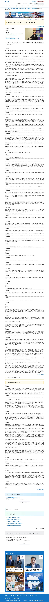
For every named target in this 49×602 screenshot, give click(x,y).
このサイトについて (19, 595)
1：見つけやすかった (10, 540)
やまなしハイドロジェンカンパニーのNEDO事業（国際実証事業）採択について (14, 34)
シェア (27, 19)
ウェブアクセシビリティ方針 (28, 595)
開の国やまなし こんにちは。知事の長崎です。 (20, 8)
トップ (6, 8)
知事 (13, 8)
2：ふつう (16, 537)
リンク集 (36, 595)
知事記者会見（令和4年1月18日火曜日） (14, 525)
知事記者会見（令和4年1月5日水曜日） (13, 521)
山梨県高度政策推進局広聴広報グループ (13, 497)
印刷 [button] (30, 19)
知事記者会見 (29, 8)
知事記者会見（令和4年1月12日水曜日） (14, 517)
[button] (40, 1)
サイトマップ (12, 595)
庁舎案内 (7, 595)
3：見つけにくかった (26, 540)
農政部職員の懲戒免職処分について (12, 38)
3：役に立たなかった (24, 537)
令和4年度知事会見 (34, 8)
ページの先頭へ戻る (40, 26)
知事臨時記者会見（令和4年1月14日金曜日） (14, 523)
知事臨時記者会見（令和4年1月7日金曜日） (14, 519)
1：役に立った (9, 537)
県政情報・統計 (10, 8)
